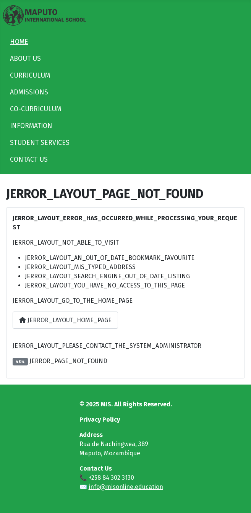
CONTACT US (29, 160)
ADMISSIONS (29, 92)
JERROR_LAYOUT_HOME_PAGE (65, 320)
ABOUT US (25, 59)
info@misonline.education (126, 486)
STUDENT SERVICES (40, 143)
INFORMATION (31, 126)
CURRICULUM (30, 75)
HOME (19, 42)
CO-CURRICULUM (35, 109)
